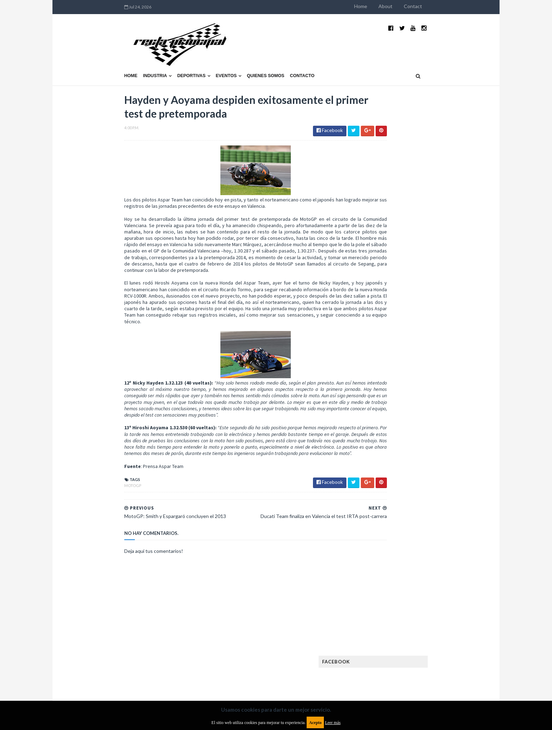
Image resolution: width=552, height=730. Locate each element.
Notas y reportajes (388, 582)
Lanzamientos (427, 549)
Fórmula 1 (410, 526)
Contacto (257, 58)
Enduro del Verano (389, 492)
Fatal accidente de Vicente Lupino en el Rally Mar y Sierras (432, 414)
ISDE (410, 537)
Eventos (181, 58)
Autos (439, 458)
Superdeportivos (440, 605)
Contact (458, 6)
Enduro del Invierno (422, 481)
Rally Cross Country (390, 605)
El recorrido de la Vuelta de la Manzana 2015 (433, 306)
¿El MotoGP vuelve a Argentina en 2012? (425, 341)
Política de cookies (365, 672)
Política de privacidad (235, 672)
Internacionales (386, 549)
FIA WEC (412, 515)
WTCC (374, 627)
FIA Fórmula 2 (418, 503)
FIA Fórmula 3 (382, 515)
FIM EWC (436, 515)
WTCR (394, 627)
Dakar (444, 470)
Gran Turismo (383, 537)
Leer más (332, 722)
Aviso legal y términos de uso (110, 672)
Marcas (419, 560)
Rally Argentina (433, 594)
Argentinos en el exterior (396, 458)
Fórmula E (440, 526)
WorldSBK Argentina (432, 627)
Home (406, 6)
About (431, 6)
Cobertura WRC (411, 470)
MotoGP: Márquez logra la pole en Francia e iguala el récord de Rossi (432, 379)
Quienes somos (220, 58)
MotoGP (87, 479)
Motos (426, 571)
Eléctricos (379, 481)
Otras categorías (387, 594)
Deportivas (146, 58)
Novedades (430, 582)
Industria (110, 58)
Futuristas (379, 526)
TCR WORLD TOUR (435, 616)
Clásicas (377, 470)
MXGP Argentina (385, 560)
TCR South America (388, 616)
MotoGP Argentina (389, 571)
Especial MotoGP (436, 492)
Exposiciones (382, 503)
